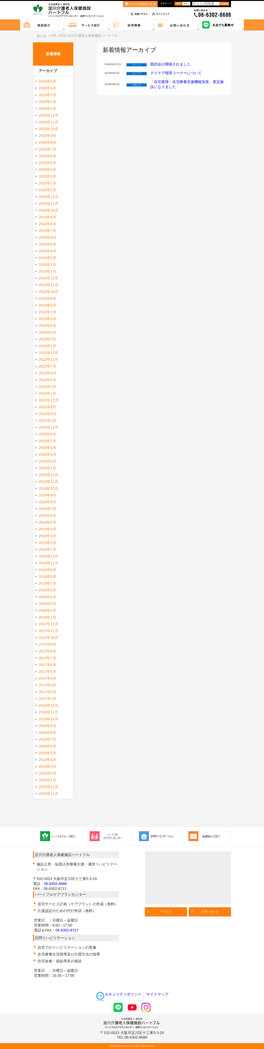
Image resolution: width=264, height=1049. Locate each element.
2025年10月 (48, 129)
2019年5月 (47, 522)
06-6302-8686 (55, 884)
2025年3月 (47, 176)
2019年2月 (47, 543)
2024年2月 (47, 265)
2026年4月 (47, 88)
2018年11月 (48, 563)
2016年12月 (48, 705)
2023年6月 (47, 319)
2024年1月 (47, 271)
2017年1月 (47, 699)
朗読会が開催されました (170, 64)
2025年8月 (47, 142)
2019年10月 (48, 488)
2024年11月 (48, 203)
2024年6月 (47, 237)
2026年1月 (47, 109)
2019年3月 (47, 536)
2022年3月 (47, 387)
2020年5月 (47, 448)
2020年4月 (47, 454)
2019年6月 (47, 516)
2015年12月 (48, 787)
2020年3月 (47, 461)
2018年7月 (47, 583)
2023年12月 (48, 278)
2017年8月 (47, 651)
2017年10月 (48, 638)
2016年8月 (47, 733)
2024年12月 (48, 197)
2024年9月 (47, 217)
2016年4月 (47, 760)
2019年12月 (48, 475)
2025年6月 (47, 156)
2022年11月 (48, 359)
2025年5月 (47, 163)
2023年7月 (47, 312)
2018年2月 (47, 610)
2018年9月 (47, 570)
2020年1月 (47, 468)
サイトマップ (157, 994)
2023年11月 (48, 285)
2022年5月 (47, 373)
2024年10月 (48, 210)
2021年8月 (47, 407)
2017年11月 (48, 631)
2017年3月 (47, 685)
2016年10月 (48, 719)
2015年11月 (48, 794)
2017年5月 (47, 672)
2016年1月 (47, 780)
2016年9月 (47, 726)
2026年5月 (47, 81)
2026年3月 (47, 95)
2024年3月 (47, 258)
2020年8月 (47, 434)
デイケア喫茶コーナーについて (176, 73)
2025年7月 (47, 149)
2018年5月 (47, 590)
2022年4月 (47, 380)
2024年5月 (47, 244)
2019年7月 (47, 509)
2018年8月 (47, 577)
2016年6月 (47, 746)
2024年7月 (47, 231)
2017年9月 (47, 644)
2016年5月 (47, 753)
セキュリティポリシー (119, 994)
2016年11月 (48, 712)
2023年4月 (47, 332)
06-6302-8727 (67, 930)
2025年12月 (48, 115)
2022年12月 (48, 353)
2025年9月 (47, 136)
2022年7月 (47, 366)
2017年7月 (47, 658)
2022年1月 (47, 393)
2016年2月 (47, 773)
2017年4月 (47, 678)
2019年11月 (48, 482)
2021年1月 (47, 421)
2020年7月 (47, 441)
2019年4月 (47, 529)
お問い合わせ (210, 911)
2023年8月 (47, 305)
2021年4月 (47, 414)
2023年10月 (48, 292)
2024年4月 (47, 251)
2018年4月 (47, 597)
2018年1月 (47, 617)
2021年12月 (48, 400)
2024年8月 (47, 224)
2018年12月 (48, 556)
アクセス (166, 911)
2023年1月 (47, 346)
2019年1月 (47, 549)
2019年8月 (47, 502)
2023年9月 (47, 298)
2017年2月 (47, 692)
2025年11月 (48, 122)
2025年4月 (47, 170)
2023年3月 (47, 339)
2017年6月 (47, 665)
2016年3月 (47, 766)
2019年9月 (47, 495)
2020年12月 (48, 427)
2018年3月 (47, 604)
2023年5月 (47, 326)
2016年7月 (47, 739)
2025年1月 (47, 190)
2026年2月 (47, 102)
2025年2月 (47, 183)
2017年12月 (48, 624)
